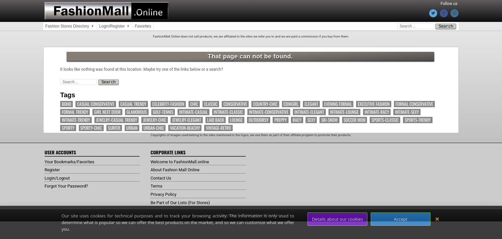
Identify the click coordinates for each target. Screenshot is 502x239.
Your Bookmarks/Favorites (72, 161)
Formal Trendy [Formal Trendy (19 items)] (75, 111)
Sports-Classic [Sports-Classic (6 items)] (385, 119)
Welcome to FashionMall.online (183, 161)
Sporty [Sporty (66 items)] (68, 127)
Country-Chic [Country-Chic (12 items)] (265, 103)
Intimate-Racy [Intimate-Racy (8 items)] (377, 111)
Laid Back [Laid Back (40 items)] (215, 119)
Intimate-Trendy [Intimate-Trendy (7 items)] (76, 119)
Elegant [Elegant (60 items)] (311, 103)
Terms (157, 185)
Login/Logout (58, 177)
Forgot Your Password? (68, 185)
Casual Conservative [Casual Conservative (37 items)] (95, 103)
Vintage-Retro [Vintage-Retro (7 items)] (218, 127)
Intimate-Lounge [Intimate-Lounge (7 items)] (344, 111)
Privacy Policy (165, 193)
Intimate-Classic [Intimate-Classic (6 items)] (228, 111)
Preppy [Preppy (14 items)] (280, 119)
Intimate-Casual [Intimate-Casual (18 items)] (193, 111)
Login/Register (112, 26)
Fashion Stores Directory (67, 26)
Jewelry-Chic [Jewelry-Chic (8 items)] (154, 119)
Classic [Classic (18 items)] (210, 103)
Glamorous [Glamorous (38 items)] (137, 111)
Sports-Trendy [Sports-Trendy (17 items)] (418, 119)
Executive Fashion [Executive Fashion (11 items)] (374, 103)
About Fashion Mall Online (178, 169)
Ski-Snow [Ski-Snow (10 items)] (329, 119)
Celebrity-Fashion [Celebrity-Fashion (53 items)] (168, 103)
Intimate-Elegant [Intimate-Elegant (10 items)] (309, 111)
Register (53, 169)
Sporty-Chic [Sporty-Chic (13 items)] (91, 127)
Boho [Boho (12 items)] (66, 103)
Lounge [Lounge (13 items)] (236, 119)
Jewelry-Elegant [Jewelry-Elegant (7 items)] (186, 119)
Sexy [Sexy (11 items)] (311, 119)
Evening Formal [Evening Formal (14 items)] (338, 103)
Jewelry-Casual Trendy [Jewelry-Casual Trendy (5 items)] (116, 119)
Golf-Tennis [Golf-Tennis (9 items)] (163, 111)
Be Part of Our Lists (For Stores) (183, 201)
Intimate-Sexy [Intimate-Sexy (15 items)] (407, 111)
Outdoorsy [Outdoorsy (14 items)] (258, 119)
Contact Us (162, 177)
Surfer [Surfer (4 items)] (114, 127)
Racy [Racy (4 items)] (297, 119)
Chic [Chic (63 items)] (194, 103)
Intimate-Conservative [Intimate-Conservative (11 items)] (269, 111)
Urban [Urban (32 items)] (132, 127)
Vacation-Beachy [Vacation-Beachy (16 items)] (185, 127)
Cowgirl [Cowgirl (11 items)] (291, 103)
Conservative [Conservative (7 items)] (235, 103)
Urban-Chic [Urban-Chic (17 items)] (154, 127)
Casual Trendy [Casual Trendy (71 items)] (133, 103)
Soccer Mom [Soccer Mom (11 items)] (355, 119)
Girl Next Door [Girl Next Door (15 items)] (107, 111)
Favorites (143, 26)
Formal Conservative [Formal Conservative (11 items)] (414, 103)
